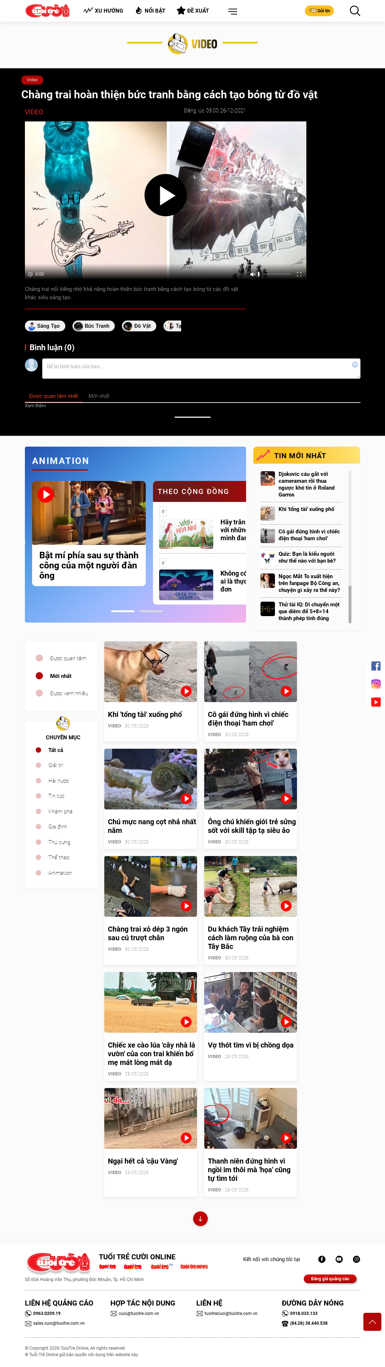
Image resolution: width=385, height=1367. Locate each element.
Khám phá (60, 811)
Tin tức (56, 796)
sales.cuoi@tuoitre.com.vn (55, 1323)
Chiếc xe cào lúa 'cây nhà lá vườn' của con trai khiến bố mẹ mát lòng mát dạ (151, 1054)
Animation (60, 873)
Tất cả (55, 750)
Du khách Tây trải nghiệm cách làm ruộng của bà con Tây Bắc (250, 938)
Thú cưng (59, 842)
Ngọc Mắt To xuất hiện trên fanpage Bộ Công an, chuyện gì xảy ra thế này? (309, 583)
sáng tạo (48, 326)
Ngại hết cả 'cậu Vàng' (143, 1161)
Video (32, 79)
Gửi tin (319, 10)
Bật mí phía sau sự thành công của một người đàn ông (89, 565)
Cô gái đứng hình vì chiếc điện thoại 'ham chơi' (309, 535)
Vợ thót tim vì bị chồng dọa (251, 1045)
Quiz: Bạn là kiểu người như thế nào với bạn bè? (307, 557)
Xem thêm (35, 405)
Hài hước (58, 781)
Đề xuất (193, 10)
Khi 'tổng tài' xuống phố (306, 509)
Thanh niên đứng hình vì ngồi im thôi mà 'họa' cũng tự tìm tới (249, 1170)
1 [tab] (123, 611)
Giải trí (55, 765)
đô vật (142, 326)
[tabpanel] (89, 533)
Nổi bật (150, 10)
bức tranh (97, 326)
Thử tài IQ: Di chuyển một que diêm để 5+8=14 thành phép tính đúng (309, 611)
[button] (231, 12)
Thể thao (58, 857)
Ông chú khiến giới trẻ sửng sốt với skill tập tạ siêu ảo (252, 826)
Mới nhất (60, 676)
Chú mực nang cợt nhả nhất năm (152, 826)
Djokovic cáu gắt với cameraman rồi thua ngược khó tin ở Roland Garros (306, 484)
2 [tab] (151, 611)
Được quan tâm (68, 658)
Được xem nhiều (69, 693)
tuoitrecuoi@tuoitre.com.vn (227, 1313)
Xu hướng (103, 10)
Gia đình (57, 827)
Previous (23, 542)
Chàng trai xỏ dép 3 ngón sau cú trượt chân (148, 933)
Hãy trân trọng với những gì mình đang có (241, 530)
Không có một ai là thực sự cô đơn (242, 581)
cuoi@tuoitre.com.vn (134, 1313)
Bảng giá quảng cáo (330, 1278)
